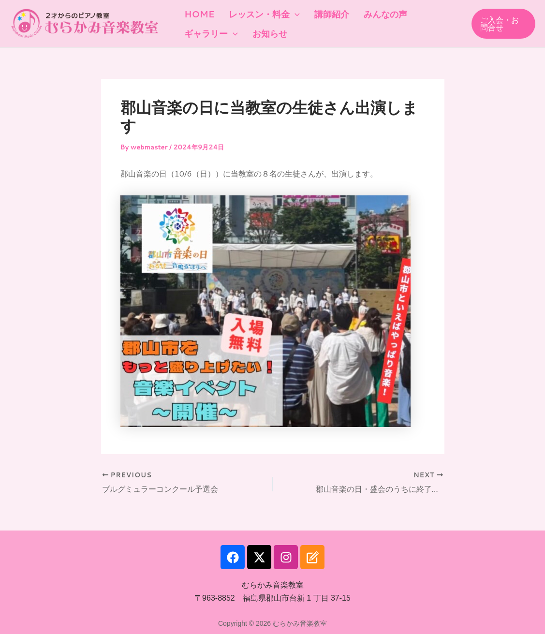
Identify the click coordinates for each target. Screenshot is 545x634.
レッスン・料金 (257, 12)
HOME (197, 12)
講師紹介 (319, 12)
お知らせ (262, 36)
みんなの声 (368, 12)
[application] (287, 12)
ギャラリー (209, 36)
